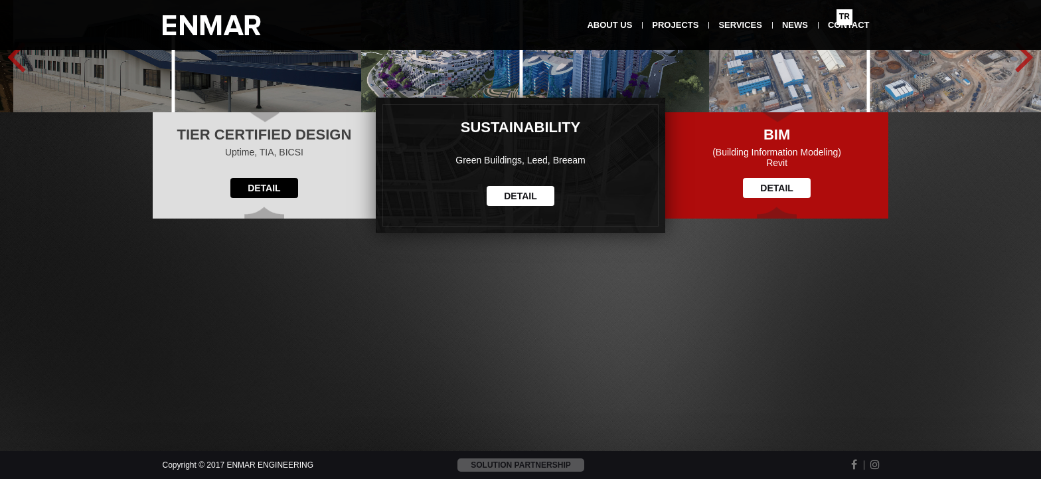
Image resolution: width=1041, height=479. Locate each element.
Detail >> (191, 233)
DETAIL (264, 411)
